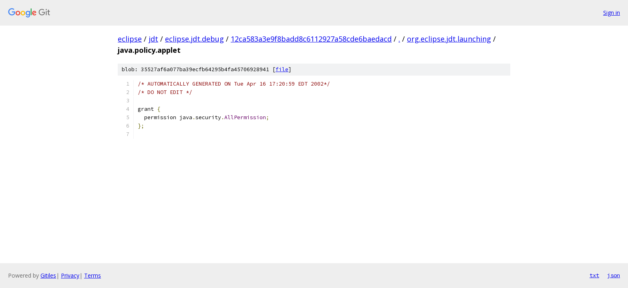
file (282, 69)
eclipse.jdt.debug (194, 39)
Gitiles (48, 275)
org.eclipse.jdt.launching (449, 39)
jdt (153, 39)
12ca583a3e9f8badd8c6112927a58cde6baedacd (311, 39)
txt (594, 275)
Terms (92, 275)
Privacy (70, 275)
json (613, 275)
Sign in (611, 12)
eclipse (130, 39)
